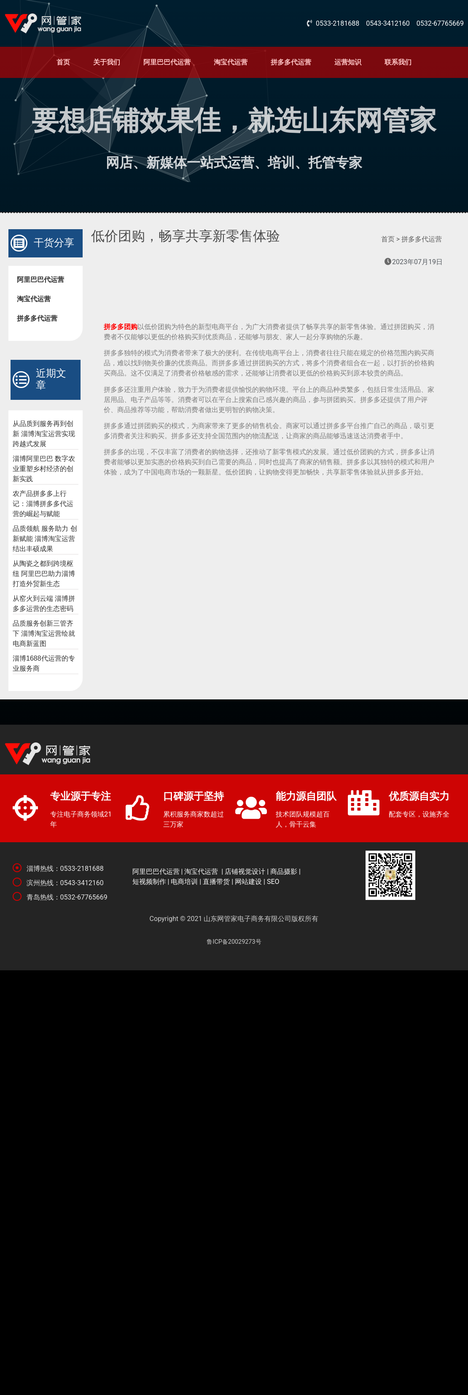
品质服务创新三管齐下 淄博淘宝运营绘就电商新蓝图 (44, 633)
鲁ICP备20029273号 (234, 941)
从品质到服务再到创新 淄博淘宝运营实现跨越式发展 (44, 433)
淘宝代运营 (230, 62)
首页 (63, 62)
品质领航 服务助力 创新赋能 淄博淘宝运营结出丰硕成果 (45, 538)
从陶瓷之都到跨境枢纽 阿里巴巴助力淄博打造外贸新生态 (44, 573)
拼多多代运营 (291, 62)
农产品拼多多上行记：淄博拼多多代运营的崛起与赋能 (43, 503)
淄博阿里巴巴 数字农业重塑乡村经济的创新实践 (44, 468)
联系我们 (398, 62)
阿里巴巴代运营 (167, 62)
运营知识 (347, 62)
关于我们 (106, 62)
